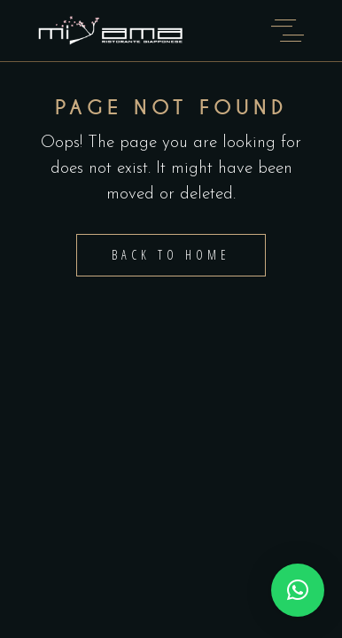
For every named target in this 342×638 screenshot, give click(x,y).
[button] (297, 590)
